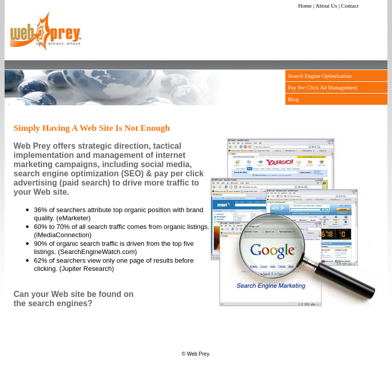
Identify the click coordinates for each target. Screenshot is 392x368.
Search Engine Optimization (320, 76)
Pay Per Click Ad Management (322, 87)
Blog (293, 99)
